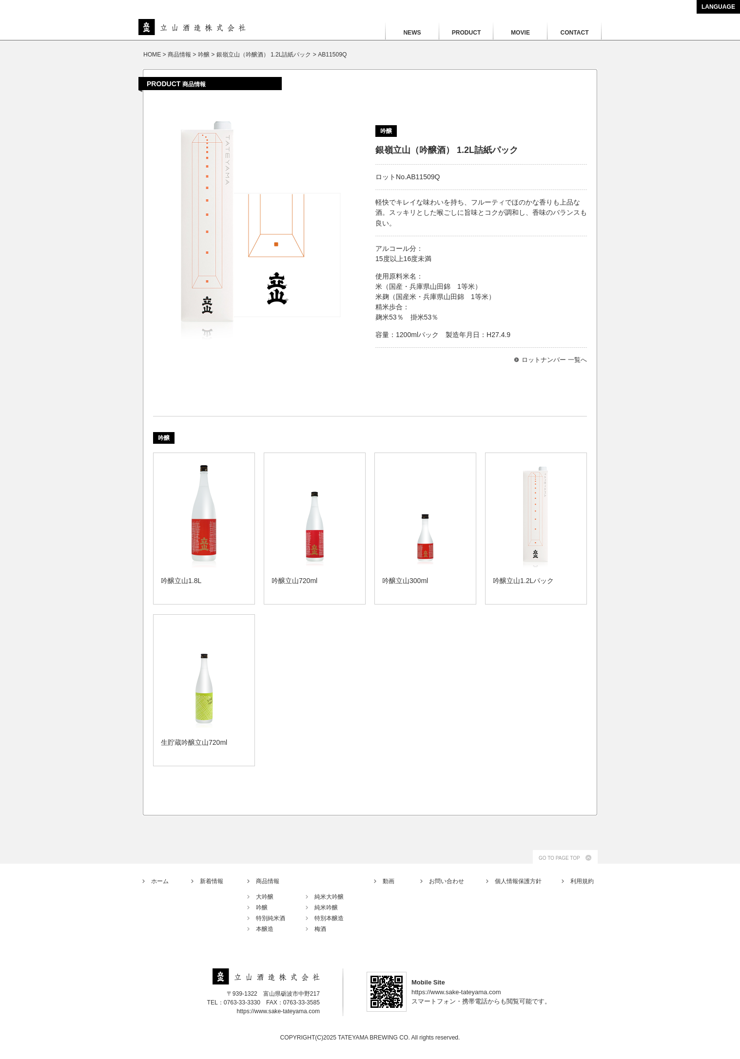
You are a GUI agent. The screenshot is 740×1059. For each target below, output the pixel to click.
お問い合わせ (446, 881)
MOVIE (520, 32)
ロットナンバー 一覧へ (554, 359)
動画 (388, 881)
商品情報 (267, 881)
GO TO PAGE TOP (559, 858)
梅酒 (320, 929)
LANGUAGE (718, 6)
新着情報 (211, 881)
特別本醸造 (329, 918)
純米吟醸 (326, 907)
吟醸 (262, 907)
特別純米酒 (270, 918)
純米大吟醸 (329, 896)
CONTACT (574, 32)
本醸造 (264, 929)
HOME (152, 54)
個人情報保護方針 (518, 881)
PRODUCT (466, 32)
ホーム (160, 881)
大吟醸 (264, 896)
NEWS (412, 32)
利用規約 (582, 881)
